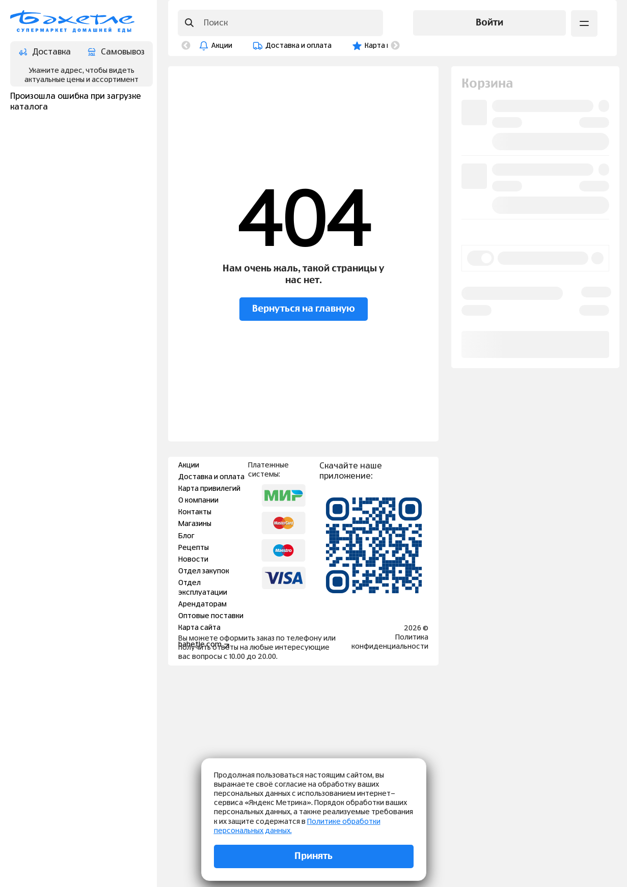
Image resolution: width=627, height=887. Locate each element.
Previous (186, 46)
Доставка (45, 52)
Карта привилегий (209, 488)
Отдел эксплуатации (202, 587)
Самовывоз (116, 52)
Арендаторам (202, 604)
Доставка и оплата (298, 45)
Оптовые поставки (210, 616)
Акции (221, 45)
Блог (186, 536)
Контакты (194, 512)
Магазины (194, 524)
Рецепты (193, 547)
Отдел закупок (203, 571)
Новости (193, 559)
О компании (198, 500)
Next (395, 46)
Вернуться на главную (303, 309)
